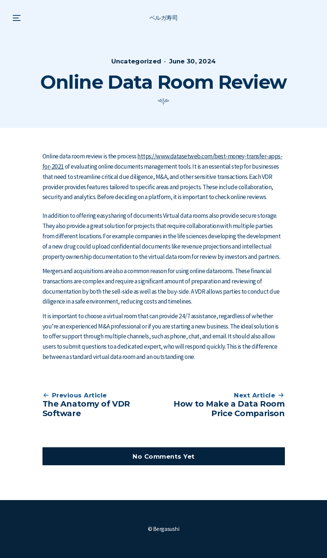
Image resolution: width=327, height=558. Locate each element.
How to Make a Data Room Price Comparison (229, 408)
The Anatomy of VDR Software (86, 408)
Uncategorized (136, 61)
